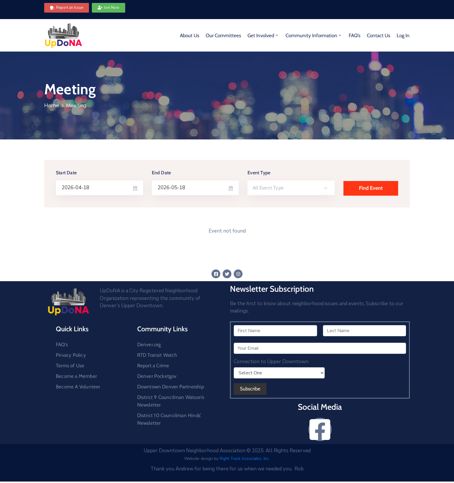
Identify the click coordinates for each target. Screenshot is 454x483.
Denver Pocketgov (157, 376)
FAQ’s (354, 35)
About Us (189, 35)
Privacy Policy (71, 355)
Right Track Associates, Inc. (245, 458)
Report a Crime (153, 365)
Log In (403, 35)
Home (51, 105)
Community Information (314, 35)
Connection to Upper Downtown (271, 362)
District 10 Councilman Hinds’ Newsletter (169, 419)
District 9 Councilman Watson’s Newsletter (170, 401)
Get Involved (263, 35)
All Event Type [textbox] (268, 188)
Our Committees (223, 35)
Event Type (258, 172)
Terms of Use (70, 365)
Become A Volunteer (78, 387)
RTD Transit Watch (157, 355)
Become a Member (76, 376)
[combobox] (291, 187)
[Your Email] (320, 348)
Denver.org (149, 344)
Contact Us (378, 35)
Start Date (66, 172)
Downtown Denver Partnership (170, 387)
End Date (161, 172)
